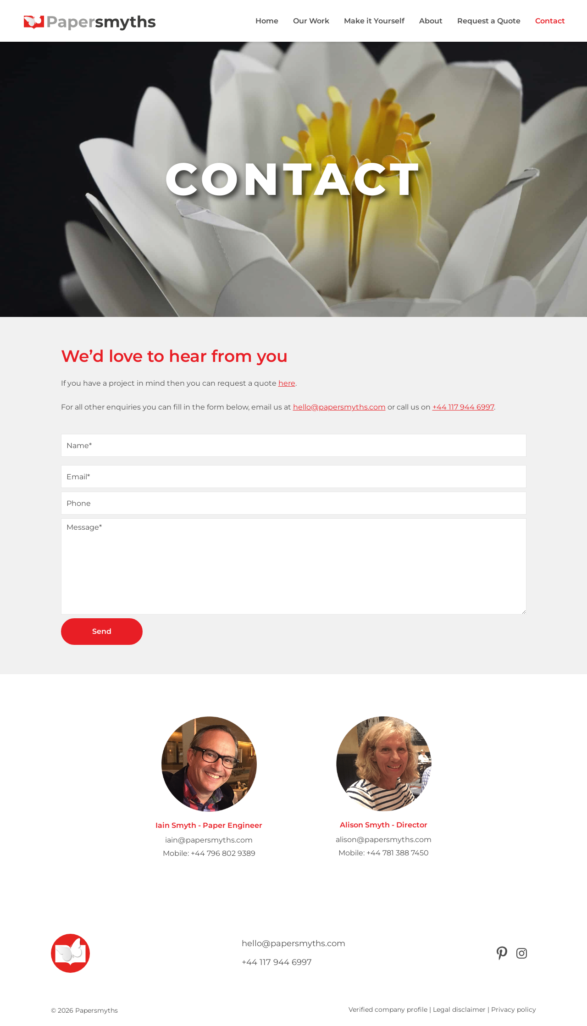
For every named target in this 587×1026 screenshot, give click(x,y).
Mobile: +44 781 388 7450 (383, 853)
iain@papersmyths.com (209, 840)
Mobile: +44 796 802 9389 (209, 853)
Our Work (311, 21)
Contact (550, 21)
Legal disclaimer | (461, 1009)
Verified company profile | (390, 1009)
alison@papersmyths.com (384, 839)
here (286, 383)
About (431, 21)
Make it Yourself (374, 21)
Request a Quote (489, 21)
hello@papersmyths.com (339, 407)
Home (266, 21)
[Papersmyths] (90, 21)
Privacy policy (513, 1009)
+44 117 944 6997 (463, 407)
